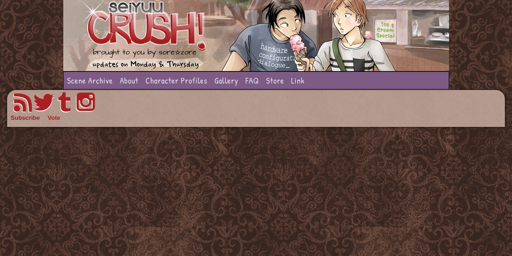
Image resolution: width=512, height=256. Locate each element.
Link (298, 80)
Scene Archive (90, 80)
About (129, 80)
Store (275, 80)
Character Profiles (176, 80)
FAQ (252, 80)
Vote (54, 117)
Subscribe (25, 117)
